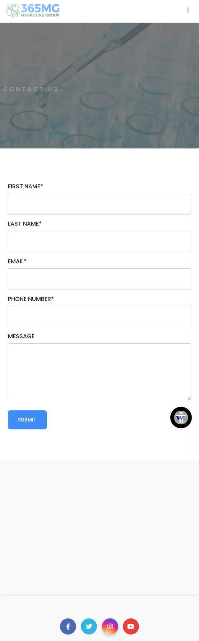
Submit (27, 419)
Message (21, 336)
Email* (17, 261)
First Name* (25, 186)
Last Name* (25, 224)
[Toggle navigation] (188, 9)
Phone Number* (31, 299)
